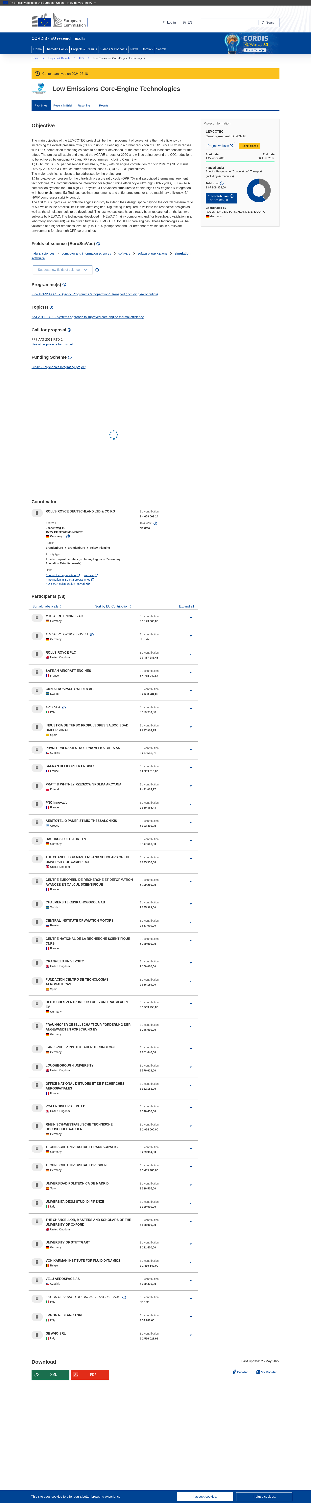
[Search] (268, 22)
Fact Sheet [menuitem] (41, 105)
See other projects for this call (52, 344)
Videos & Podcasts (113, 49)
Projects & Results (84, 49)
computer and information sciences (86, 253)
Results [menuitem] (103, 105)
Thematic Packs (56, 49)
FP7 (81, 58)
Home (37, 49)
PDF (93, 1374)
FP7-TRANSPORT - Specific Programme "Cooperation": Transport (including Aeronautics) (95, 294)
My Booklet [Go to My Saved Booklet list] (266, 1372)
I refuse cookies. (264, 1496)
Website (91, 575)
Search (161, 49)
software (124, 253)
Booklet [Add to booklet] (240, 1371)
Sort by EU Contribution (112, 606)
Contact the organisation (63, 575)
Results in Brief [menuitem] (62, 105)
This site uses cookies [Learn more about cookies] (47, 1496)
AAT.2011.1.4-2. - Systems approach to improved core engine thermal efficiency (88, 317)
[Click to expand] (191, 618)
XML (53, 1374)
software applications (152, 253)
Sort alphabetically (46, 606)
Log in (169, 22)
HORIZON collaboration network (68, 583)
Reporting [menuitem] (84, 105)
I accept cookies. (205, 1496)
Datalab (147, 49)
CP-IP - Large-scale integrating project (58, 367)
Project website (221, 145)
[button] (187, 22)
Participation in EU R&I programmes (70, 579)
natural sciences (43, 253)
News (134, 49)
